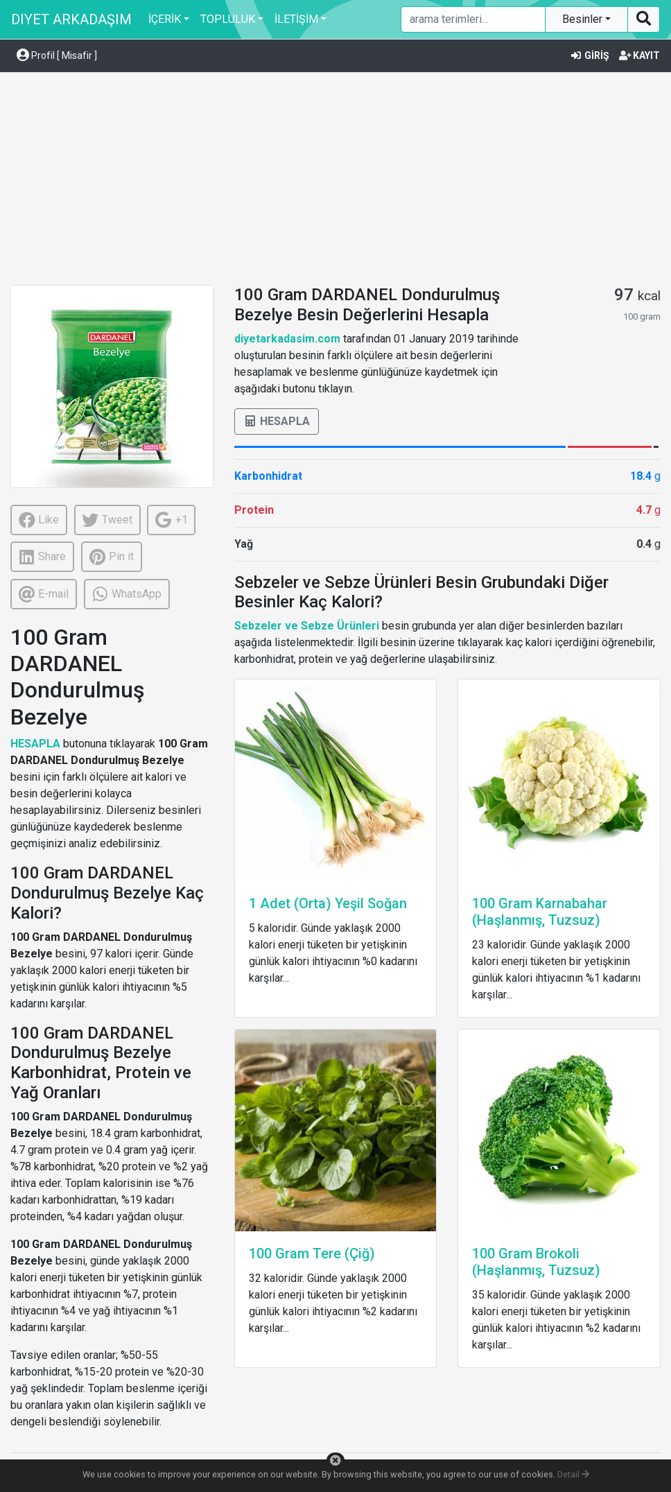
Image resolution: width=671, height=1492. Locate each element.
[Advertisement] (335, 181)
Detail (573, 1474)
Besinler (583, 19)
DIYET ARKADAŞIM (71, 19)
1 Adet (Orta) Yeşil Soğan (328, 903)
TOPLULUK (227, 19)
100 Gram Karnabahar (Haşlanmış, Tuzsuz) (539, 911)
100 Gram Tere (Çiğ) (312, 1253)
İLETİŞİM (296, 19)
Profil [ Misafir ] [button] (57, 55)
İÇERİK (164, 19)
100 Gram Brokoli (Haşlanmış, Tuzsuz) (536, 1261)
